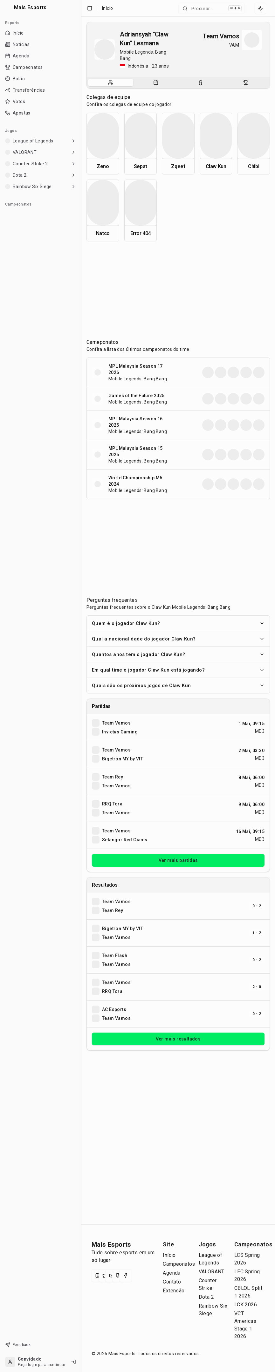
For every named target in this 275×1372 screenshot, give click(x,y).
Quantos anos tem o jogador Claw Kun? (178, 654)
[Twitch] (118, 1275)
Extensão (173, 1291)
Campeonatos (179, 1264)
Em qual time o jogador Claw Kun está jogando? (178, 670)
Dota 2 (206, 1297)
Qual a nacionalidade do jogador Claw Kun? (178, 639)
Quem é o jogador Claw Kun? (178, 623)
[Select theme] (260, 8)
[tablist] (178, 82)
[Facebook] (125, 1275)
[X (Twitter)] (105, 1275)
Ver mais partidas (178, 860)
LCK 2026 (245, 1305)
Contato (172, 1282)
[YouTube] (111, 1275)
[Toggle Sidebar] (81, 686)
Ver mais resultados (178, 1038)
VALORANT (211, 1272)
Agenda (171, 1273)
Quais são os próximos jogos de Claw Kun (178, 685)
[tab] (110, 82)
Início (169, 1255)
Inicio (107, 8)
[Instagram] (98, 1275)
